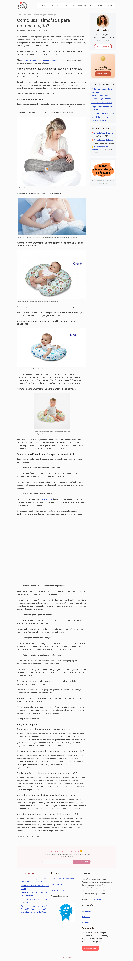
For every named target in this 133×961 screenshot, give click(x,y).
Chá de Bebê (62, 5)
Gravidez (42, 5)
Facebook (86, 917)
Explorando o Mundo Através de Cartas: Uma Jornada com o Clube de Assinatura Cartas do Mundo (35, 909)
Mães (25, 15)
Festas (71, 5)
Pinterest (85, 922)
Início (19, 15)
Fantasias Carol (57, 884)
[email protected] (95, 899)
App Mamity (109, 5)
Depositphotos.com (59, 899)
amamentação (46, 499)
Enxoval (51, 5)
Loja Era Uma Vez (58, 890)
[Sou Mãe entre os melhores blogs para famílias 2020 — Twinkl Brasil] (66, 912)
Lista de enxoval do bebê (101, 103)
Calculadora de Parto (86, 5)
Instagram (86, 911)
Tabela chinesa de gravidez (102, 113)
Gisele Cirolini (42, 30)
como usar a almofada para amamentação (38, 60)
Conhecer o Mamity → (103, 73)
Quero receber (81, 862)
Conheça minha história (103, 46)
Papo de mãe (34, 836)
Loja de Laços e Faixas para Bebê (65, 879)
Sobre (100, 5)
